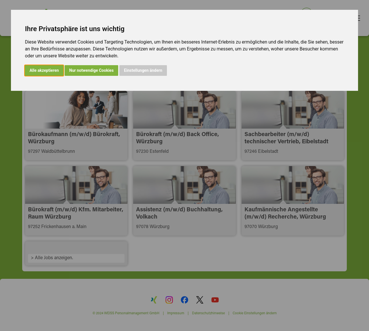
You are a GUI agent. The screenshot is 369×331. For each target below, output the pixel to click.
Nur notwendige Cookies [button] (91, 70)
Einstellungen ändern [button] (143, 70)
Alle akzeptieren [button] (44, 70)
